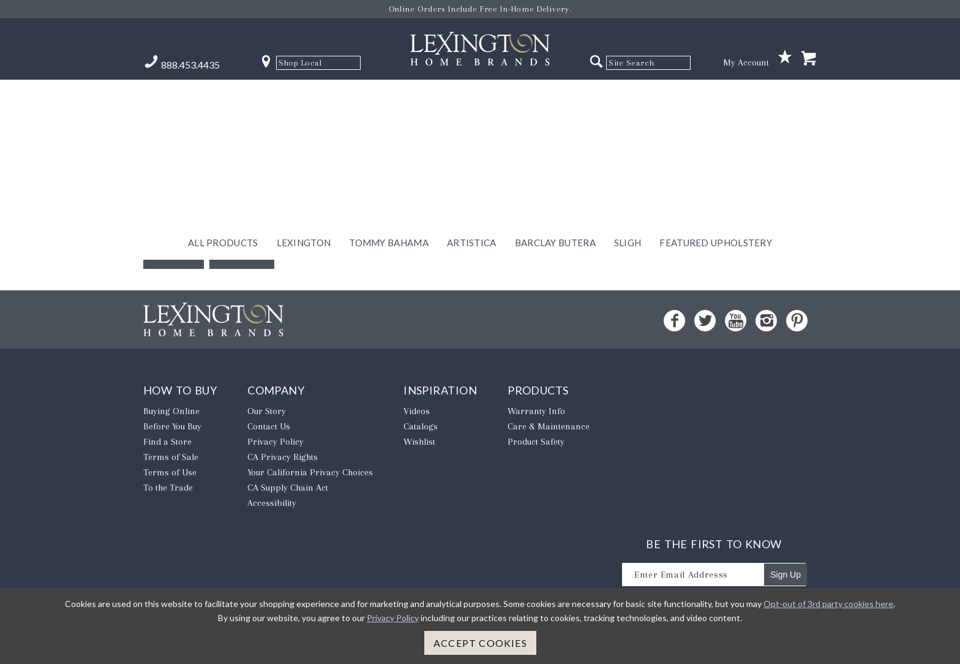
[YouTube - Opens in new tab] (735, 320)
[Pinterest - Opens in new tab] (797, 320)
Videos (416, 411)
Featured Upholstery (715, 96)
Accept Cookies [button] (480, 643)
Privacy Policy (275, 441)
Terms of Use (170, 472)
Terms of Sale (170, 456)
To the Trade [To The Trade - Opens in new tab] (168, 487)
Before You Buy (172, 426)
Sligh (628, 96)
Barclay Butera (555, 96)
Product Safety (536, 441)
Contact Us (268, 426)
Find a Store (167, 441)
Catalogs (420, 426)
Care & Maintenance (549, 426)
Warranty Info (536, 411)
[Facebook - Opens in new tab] (674, 320)
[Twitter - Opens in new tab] (705, 320)
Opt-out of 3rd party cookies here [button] (828, 603)
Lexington (304, 96)
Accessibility (271, 502)
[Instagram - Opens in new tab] (766, 320)
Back (174, 251)
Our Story (266, 411)
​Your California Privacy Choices (310, 472)
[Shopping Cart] (809, 59)
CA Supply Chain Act (287, 487)
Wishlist (419, 441)
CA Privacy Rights (282, 456)
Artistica (472, 96)
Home (242, 251)
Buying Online (171, 411)
